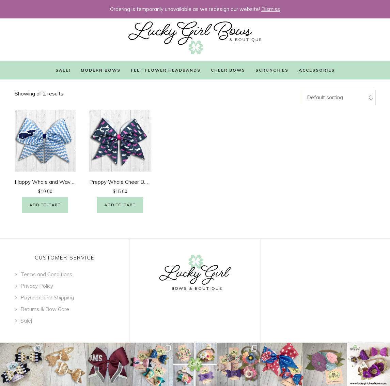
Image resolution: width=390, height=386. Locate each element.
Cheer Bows (228, 70)
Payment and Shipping (47, 297)
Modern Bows (101, 70)
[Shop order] (337, 97)
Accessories (317, 70)
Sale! (63, 70)
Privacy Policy (36, 286)
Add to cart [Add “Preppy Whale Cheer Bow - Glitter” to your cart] (120, 204)
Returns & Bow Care (44, 309)
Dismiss (270, 9)
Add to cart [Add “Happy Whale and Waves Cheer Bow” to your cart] (45, 204)
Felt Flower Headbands (166, 70)
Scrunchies (271, 70)
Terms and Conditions (46, 274)
